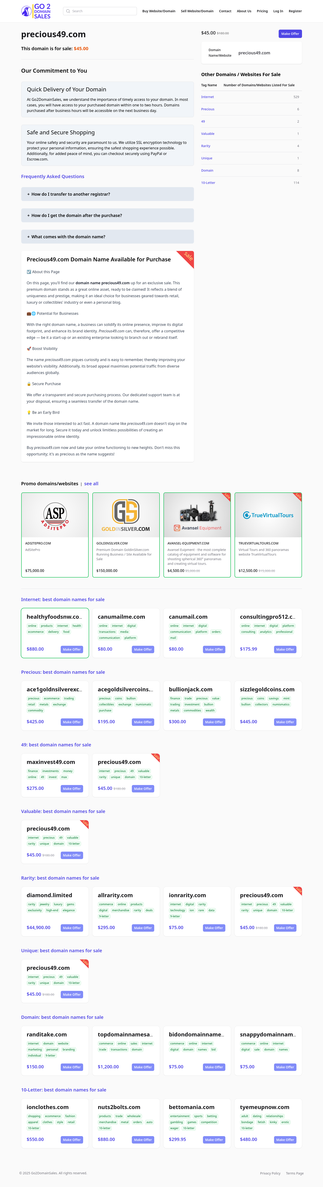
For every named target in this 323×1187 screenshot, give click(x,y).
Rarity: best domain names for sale (60, 878)
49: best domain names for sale (56, 745)
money (67, 771)
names (202, 1049)
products (47, 626)
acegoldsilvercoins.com (130, 689)
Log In (278, 11)
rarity (102, 777)
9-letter (104, 916)
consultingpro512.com (270, 616)
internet (62, 626)
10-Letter (208, 182)
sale (257, 1049)
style (60, 1122)
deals (149, 910)
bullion (131, 698)
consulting (248, 632)
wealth (210, 710)
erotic (285, 1122)
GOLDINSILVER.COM (112, 543)
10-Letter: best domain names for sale (63, 1090)
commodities (192, 710)
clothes (47, 1122)
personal (52, 1049)
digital (131, 626)
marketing (35, 1049)
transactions (107, 632)
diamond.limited (49, 895)
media (124, 632)
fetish (261, 1122)
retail (31, 704)
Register (295, 11)
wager (174, 1128)
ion (192, 910)
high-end (52, 910)
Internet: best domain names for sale (63, 599)
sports (198, 1116)
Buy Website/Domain (158, 11)
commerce (106, 904)
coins (118, 698)
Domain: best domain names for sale (62, 1017)
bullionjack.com (191, 689)
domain (130, 777)
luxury (58, 904)
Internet (207, 97)
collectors (261, 704)
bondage (247, 1122)
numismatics (280, 704)
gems (70, 904)
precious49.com (53, 34)
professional (284, 632)
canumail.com (188, 616)
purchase (105, 710)
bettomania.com (192, 1107)
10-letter (145, 777)
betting (212, 1116)
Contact (225, 11)
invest (53, 777)
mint (286, 698)
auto (149, 1122)
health (77, 626)
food (66, 632)
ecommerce (36, 632)
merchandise (120, 910)
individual (34, 1055)
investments (50, 771)
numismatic (143, 704)
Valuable (207, 133)
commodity (35, 710)
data (211, 910)
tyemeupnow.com (265, 1107)
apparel (33, 1122)
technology (177, 910)
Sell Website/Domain (197, 11)
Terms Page (295, 1173)
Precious (207, 109)
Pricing (262, 11)
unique (115, 777)
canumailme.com (121, 616)
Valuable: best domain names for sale (63, 811)
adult (244, 1116)
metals (43, 704)
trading (69, 698)
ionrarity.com (187, 895)
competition (209, 1122)
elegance (69, 910)
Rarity (205, 146)
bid (213, 1049)
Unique (206, 158)
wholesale (134, 1116)
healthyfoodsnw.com (56, 616)
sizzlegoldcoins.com (267, 689)
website (63, 1043)
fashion (70, 1116)
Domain (207, 170)
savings (274, 698)
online (32, 626)
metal (125, 1122)
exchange (59, 704)
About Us (244, 11)
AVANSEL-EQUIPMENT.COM (188, 543)
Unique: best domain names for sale (61, 950)
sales (134, 1043)
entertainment (180, 1116)
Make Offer (290, 33)
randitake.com (47, 1034)
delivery (53, 632)
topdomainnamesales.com (134, 1034)
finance (175, 698)
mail (173, 638)
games (191, 1122)
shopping (34, 1116)
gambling (176, 1122)
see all (91, 483)
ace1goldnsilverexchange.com (68, 689)
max (64, 777)
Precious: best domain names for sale (63, 672)
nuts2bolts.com (119, 1107)
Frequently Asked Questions (53, 176)
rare (201, 910)
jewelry (44, 904)
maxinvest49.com (51, 762)
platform (130, 638)
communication (109, 638)
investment (191, 704)
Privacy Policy (270, 1173)
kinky (273, 1122)
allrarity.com (115, 895)
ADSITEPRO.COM (38, 543)
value (215, 698)
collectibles (106, 704)
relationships (274, 1116)
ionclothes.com (48, 1107)
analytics (266, 632)
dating (257, 1116)
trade (188, 698)
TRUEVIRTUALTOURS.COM (259, 543)
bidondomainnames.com (203, 1034)
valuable (143, 771)
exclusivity (35, 910)
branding (69, 1049)
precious (33, 698)
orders (216, 632)
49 (203, 121)
